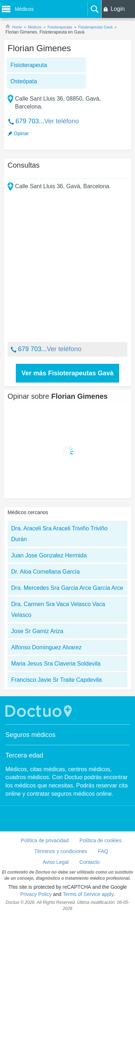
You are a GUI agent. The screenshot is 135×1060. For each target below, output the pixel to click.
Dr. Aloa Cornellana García (45, 714)
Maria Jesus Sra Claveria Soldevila (55, 806)
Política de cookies (101, 983)
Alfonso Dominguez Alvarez (46, 790)
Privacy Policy (35, 1036)
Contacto (90, 1004)
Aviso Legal (55, 1004)
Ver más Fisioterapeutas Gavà (67, 515)
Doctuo (39, 854)
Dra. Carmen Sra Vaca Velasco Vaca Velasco (58, 751)
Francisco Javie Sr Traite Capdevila (56, 822)
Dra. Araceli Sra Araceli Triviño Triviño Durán (59, 676)
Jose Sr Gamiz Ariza (37, 773)
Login (118, 9)
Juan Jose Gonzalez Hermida (49, 698)
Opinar (21, 276)
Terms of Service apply (88, 1036)
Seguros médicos (30, 877)
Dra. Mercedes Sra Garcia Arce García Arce (67, 730)
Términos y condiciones (60, 994)
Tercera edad (24, 897)
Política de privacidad (45, 983)
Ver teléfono (61, 263)
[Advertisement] (67, 179)
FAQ (103, 994)
